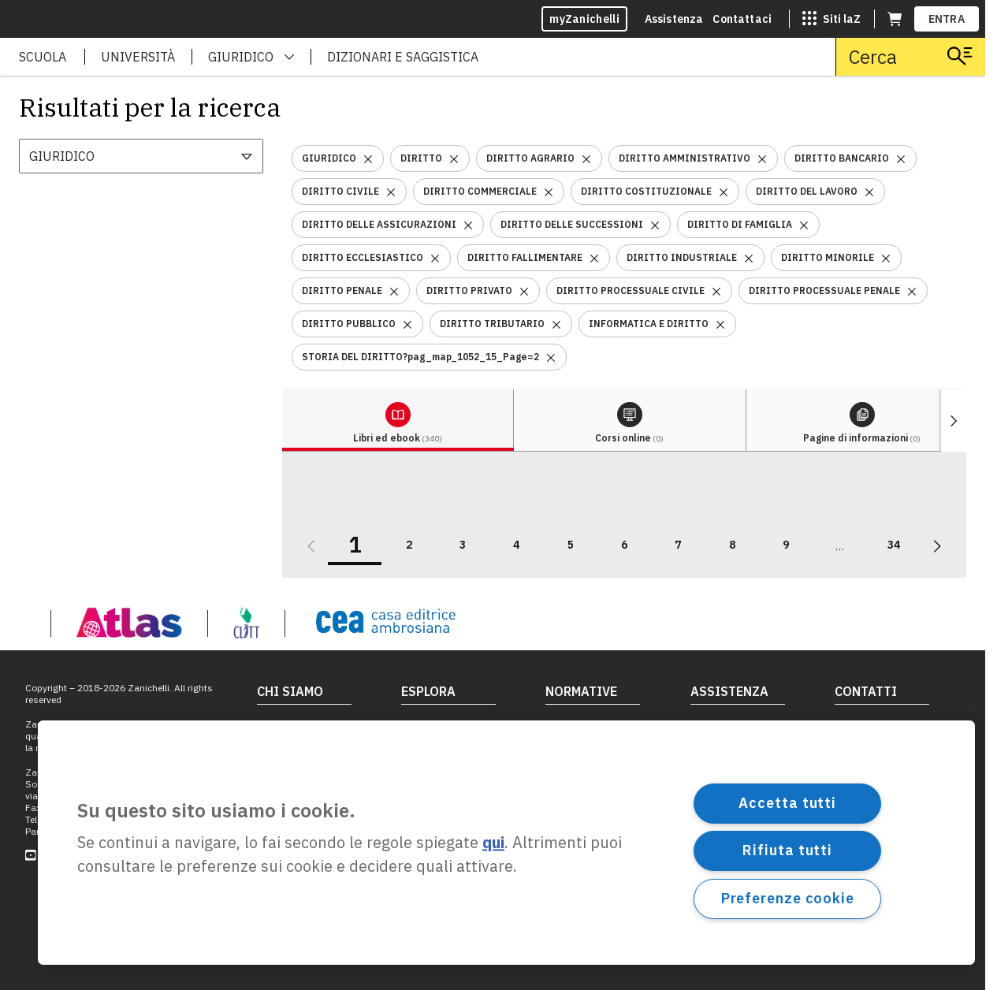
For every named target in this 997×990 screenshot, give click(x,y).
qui (493, 843)
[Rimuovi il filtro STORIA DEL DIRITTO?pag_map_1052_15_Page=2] (550, 357)
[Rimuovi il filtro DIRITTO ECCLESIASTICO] (435, 257)
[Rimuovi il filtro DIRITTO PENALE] (394, 290)
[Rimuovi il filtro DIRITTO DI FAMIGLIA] (803, 224)
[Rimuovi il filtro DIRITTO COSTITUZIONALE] (723, 191)
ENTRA (946, 19)
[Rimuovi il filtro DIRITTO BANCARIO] (900, 158)
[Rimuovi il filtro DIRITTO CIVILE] (390, 191)
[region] (506, 842)
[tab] (398, 420)
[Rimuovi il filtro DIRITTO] (453, 158)
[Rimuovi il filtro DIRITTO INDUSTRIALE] (748, 257)
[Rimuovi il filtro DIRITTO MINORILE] (885, 257)
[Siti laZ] (831, 18)
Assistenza (674, 19)
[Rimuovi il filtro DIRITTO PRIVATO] (524, 290)
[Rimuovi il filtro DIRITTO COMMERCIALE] (548, 191)
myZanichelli (584, 19)
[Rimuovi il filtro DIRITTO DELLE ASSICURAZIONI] (468, 224)
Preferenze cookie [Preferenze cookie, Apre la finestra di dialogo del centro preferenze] (787, 898)
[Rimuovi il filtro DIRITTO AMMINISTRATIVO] (762, 158)
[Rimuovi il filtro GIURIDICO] (368, 158)
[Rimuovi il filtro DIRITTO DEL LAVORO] (869, 191)
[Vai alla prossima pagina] (937, 546)
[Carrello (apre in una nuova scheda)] (894, 19)
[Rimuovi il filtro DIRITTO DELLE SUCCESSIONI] (654, 224)
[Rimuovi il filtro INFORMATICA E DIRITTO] (720, 323)
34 (893, 545)
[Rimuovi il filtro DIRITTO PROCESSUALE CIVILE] (716, 290)
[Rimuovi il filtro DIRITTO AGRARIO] (586, 158)
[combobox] (141, 156)
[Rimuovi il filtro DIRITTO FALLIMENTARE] (594, 257)
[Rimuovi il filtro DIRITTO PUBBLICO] (407, 323)
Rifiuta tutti (787, 850)
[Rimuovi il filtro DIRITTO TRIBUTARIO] (556, 323)
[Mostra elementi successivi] (953, 420)
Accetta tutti (787, 803)
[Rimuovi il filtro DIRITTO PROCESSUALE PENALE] (911, 290)
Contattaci (742, 19)
